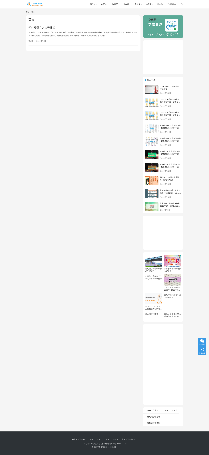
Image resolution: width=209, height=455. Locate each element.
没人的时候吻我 (151, 314)
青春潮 (126, 4)
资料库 (137, 4)
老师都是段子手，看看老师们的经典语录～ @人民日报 (170, 193)
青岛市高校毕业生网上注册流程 (172, 296)
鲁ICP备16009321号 (117, 444)
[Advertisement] (163, 57)
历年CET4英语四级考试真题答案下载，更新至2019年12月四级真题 (170, 115)
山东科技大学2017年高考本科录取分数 (153, 277)
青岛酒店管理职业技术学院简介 (153, 270)
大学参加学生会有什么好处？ (172, 270)
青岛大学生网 (152, 410)
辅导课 (148, 4)
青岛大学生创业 (170, 410)
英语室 (31, 41)
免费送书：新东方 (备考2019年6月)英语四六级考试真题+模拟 (170, 206)
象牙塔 (104, 4)
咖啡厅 (115, 4)
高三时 (92, 4)
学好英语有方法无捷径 (42, 27)
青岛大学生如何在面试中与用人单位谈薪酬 (172, 315)
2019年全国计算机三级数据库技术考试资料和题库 (153, 307)
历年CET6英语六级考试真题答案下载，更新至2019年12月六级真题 (170, 102)
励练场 (160, 4)
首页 (27, 12)
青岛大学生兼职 (153, 423)
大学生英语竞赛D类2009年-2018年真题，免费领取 (172, 288)
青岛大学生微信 (153, 417)
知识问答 (172, 4)
